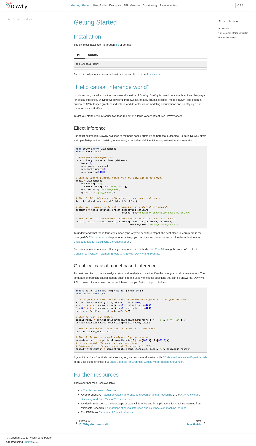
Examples (115, 5)
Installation (223, 28)
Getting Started (80, 5)
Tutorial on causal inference (99, 390)
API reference (132, 5)
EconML (160, 249)
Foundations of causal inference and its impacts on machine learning (145, 407)
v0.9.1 (240, 5)
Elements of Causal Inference (116, 412)
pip (117, 44)
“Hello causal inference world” (233, 33)
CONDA (93, 54)
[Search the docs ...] (34, 19)
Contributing (150, 5)
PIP (79, 54)
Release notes (168, 5)
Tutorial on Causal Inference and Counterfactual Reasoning (137, 394)
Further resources (227, 37)
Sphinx (28, 441)
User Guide (99, 5)
